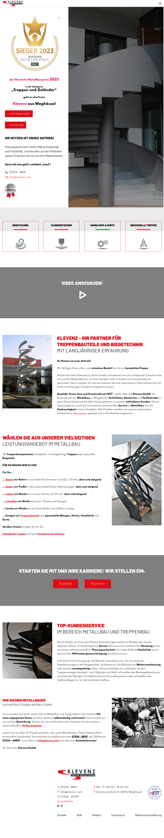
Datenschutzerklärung (148, 815)
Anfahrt (96, 815)
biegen (9, 480)
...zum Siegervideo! (19, 113)
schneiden (11, 501)
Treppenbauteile (30, 515)
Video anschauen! (82, 291)
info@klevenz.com (20, 177)
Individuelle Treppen (14, 534)
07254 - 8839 (17, 172)
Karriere (99, 584)
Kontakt (64, 584)
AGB (79, 815)
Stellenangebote (32, 726)
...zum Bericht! (15, 125)
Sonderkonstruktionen (52, 534)
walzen (10, 494)
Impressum (118, 815)
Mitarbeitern (80, 414)
